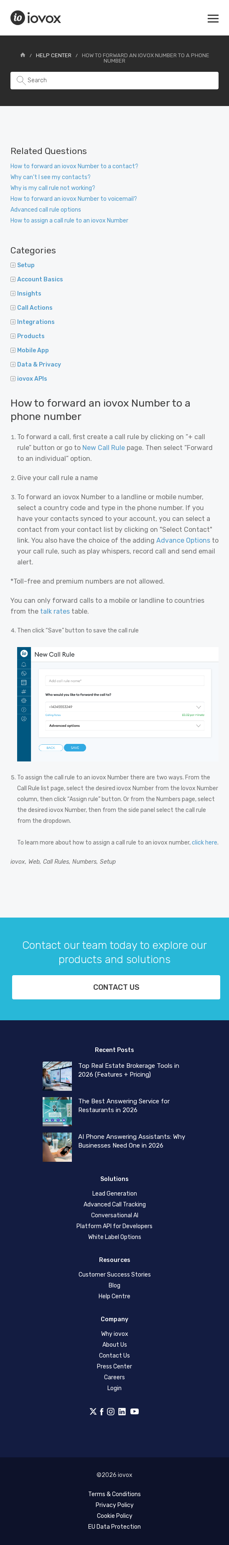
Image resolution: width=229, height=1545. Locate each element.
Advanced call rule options (45, 209)
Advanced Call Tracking (115, 1204)
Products (27, 336)
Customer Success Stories (115, 1274)
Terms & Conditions (114, 1494)
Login (114, 1388)
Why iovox (114, 1334)
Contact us (116, 987)
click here (204, 842)
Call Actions (31, 307)
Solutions (114, 1179)
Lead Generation (114, 1193)
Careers (114, 1377)
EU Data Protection (114, 1526)
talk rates (55, 611)
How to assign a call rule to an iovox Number (69, 220)
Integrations (32, 322)
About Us (114, 1344)
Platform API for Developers (114, 1226)
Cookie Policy (114, 1516)
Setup (22, 265)
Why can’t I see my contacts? (50, 177)
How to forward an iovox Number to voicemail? (73, 198)
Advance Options (183, 540)
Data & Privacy (35, 364)
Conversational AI (114, 1215)
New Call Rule (103, 448)
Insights (25, 293)
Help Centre (114, 1296)
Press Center (114, 1366)
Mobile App (29, 350)
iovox (36, 17)
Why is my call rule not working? (52, 188)
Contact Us (114, 1355)
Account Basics (36, 279)
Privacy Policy (115, 1505)
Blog (114, 1285)
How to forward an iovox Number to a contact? (74, 166)
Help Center (53, 55)
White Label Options (114, 1237)
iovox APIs (28, 378)
